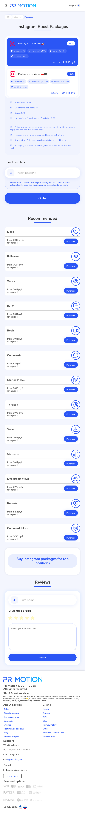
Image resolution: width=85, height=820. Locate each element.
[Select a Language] (72, 5)
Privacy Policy (49, 725)
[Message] (42, 636)
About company (11, 713)
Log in (46, 709)
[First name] (47, 600)
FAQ (6, 732)
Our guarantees (11, 717)
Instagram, (8, 696)
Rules (6, 709)
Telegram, (40, 696)
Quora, (76, 699)
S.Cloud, (33, 699)
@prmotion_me (14, 759)
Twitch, (55, 696)
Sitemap (7, 725)
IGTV (10, 306)
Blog (45, 721)
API (45, 717)
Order (42, 198)
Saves (10, 429)
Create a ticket (12, 776)
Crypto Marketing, (25, 701)
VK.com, (23, 696)
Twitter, (71, 696)
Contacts (8, 721)
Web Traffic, (42, 699)
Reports (12, 503)
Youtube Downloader (53, 732)
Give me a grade (19, 610)
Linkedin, (7, 701)
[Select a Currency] (78, 5)
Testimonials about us (14, 729)
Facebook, (63, 696)
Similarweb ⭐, (22, 699)
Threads (12, 404)
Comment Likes (17, 528)
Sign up (46, 713)
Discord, (69, 699)
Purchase (71, 241)
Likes (10, 231)
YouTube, (31, 696)
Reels (10, 330)
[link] (47, 172)
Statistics (13, 454)
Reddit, (62, 699)
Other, (43, 701)
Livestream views (18, 478)
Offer (45, 729)
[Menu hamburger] (6, 5)
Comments (14, 355)
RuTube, (48, 696)
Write (42, 657)
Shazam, (37, 701)
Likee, (77, 696)
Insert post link (15, 162)
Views (11, 281)
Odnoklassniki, (9, 699)
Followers (13, 256)
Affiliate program (12, 736)
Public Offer (49, 736)
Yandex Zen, (53, 699)
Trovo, (14, 701)
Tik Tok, (16, 696)
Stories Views (16, 380)
